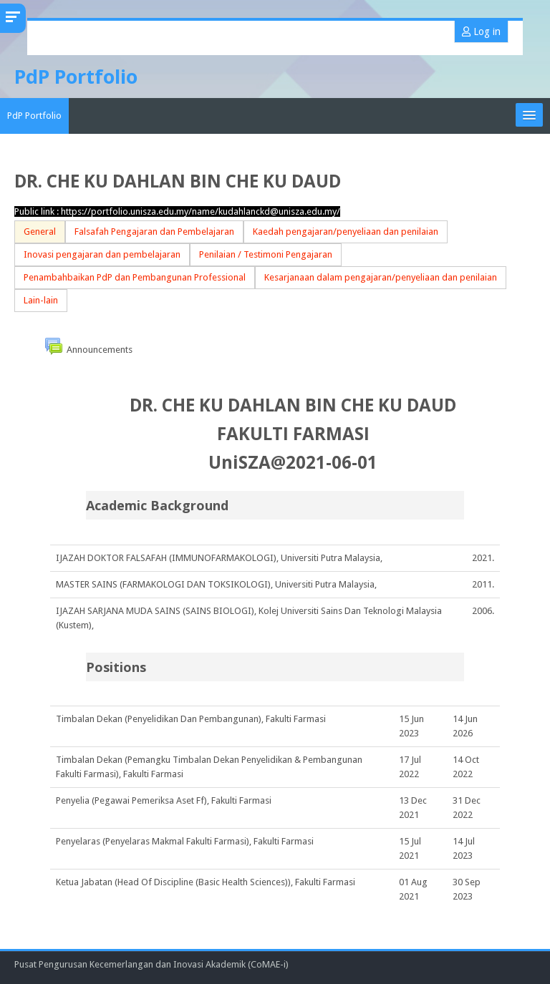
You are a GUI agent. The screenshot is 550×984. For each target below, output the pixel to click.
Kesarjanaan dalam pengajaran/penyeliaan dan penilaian (380, 277)
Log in (481, 31)
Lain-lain (41, 300)
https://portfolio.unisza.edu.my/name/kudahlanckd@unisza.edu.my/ (200, 211)
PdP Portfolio (34, 115)
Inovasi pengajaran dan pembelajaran (102, 254)
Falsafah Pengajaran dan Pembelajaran (154, 231)
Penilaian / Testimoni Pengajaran (265, 254)
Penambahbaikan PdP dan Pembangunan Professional (135, 277)
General (40, 231)
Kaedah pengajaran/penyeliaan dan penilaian (345, 231)
